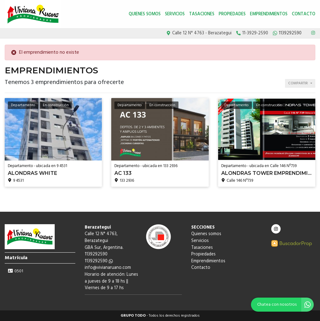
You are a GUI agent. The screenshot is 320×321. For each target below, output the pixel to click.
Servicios (175, 14)
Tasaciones (201, 14)
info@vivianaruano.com (108, 267)
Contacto (303, 14)
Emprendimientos (269, 14)
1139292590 (99, 261)
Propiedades (232, 14)
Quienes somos (145, 14)
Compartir (298, 83)
